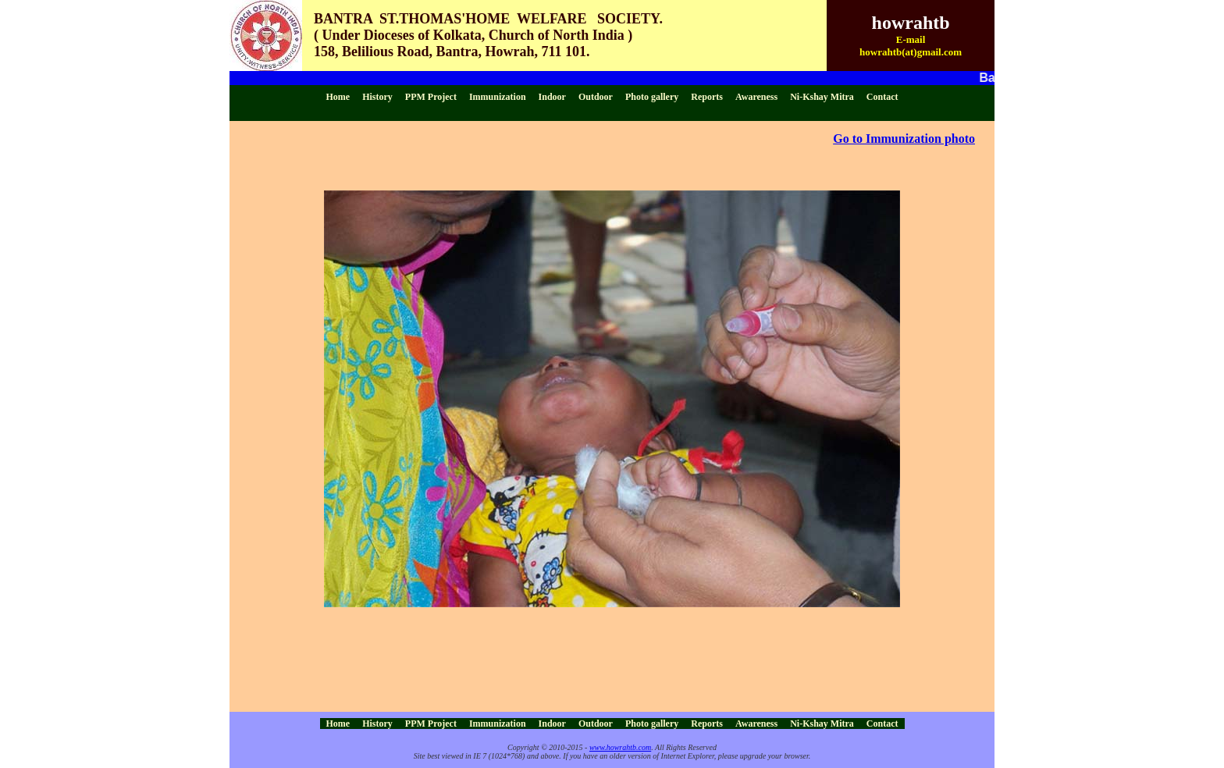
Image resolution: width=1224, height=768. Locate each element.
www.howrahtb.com (620, 747)
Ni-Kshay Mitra (822, 96)
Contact (882, 96)
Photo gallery (651, 96)
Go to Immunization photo (904, 138)
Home (338, 96)
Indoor (552, 96)
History (377, 96)
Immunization (497, 96)
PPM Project (431, 96)
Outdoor (595, 96)
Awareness (756, 96)
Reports (707, 96)
